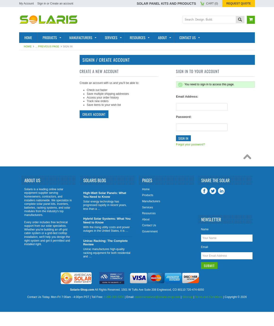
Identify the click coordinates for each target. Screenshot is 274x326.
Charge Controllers (41, 149)
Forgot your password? (190, 144)
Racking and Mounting (33, 108)
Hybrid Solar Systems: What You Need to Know (107, 234)
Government (150, 245)
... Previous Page (47, 46)
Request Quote (238, 3)
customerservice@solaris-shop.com (157, 311)
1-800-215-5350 (114, 311)
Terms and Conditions (208, 311)
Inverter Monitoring (40, 126)
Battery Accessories (41, 141)
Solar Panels (34, 84)
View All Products (39, 164)
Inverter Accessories (42, 133)
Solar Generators (39, 118)
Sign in (41, 3)
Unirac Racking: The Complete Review (105, 256)
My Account (26, 3)
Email (204, 261)
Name (205, 243)
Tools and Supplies (39, 156)
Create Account (94, 114)
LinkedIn (221, 205)
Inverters (30, 91)
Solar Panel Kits (37, 68)
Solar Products (36, 76)
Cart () (212, 3)
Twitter (213, 205)
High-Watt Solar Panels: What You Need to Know (104, 209)
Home (28, 46)
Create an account (61, 3)
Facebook (204, 205)
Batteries (30, 99)
